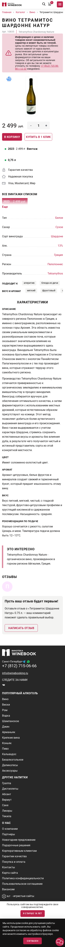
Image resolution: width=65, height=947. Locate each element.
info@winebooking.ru (15, 673)
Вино (5, 699)
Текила (6, 816)
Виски (6, 704)
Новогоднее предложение (18, 839)
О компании (10, 828)
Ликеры (7, 810)
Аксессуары (10, 770)
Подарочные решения (16, 845)
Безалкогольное (12, 759)
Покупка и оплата (13, 861)
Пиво (5, 748)
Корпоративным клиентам (19, 850)
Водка (6, 715)
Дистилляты (10, 788)
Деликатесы (10, 765)
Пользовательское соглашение (22, 883)
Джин (5, 726)
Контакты (8, 867)
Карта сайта (10, 872)
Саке (5, 805)
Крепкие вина (11, 737)
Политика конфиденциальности (23, 878)
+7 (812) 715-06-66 (19, 665)
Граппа (6, 783)
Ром (4, 710)
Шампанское (10, 721)
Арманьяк (8, 732)
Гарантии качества (14, 856)
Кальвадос (9, 754)
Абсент (6, 794)
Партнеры (8, 834)
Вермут (7, 799)
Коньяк (7, 743)
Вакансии (8, 889)
